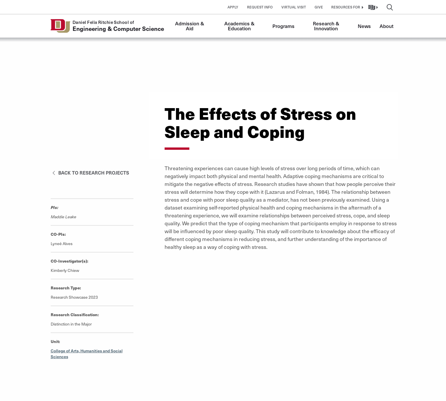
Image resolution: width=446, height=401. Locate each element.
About (387, 25)
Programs (283, 25)
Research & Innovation (327, 26)
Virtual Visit (293, 7)
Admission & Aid (190, 26)
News (364, 25)
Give (319, 7)
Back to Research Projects (90, 172)
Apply (233, 7)
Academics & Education (240, 26)
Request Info (260, 7)
